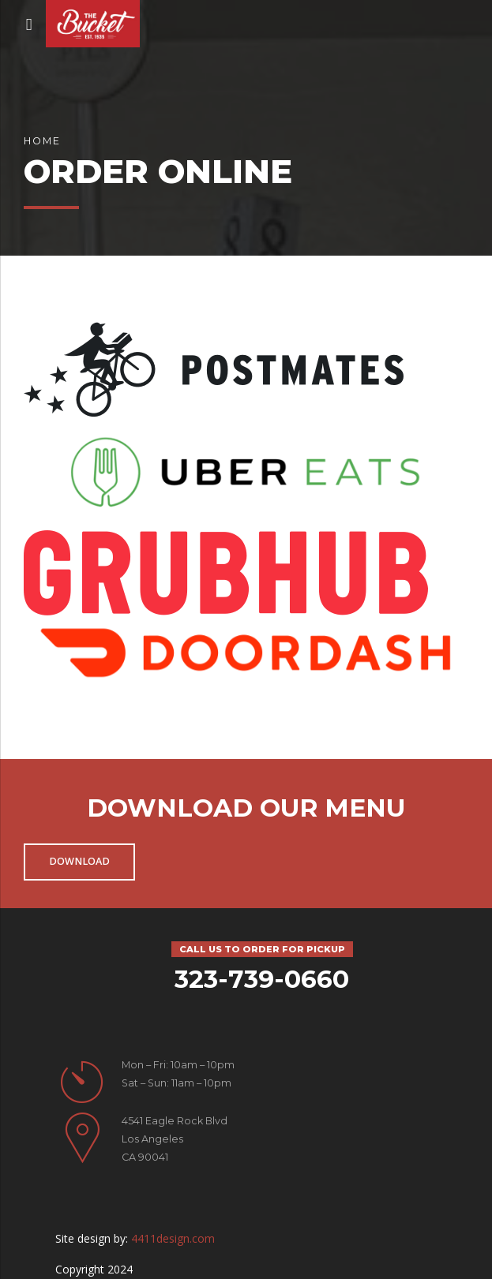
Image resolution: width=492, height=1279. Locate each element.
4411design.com (173, 1238)
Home (42, 141)
